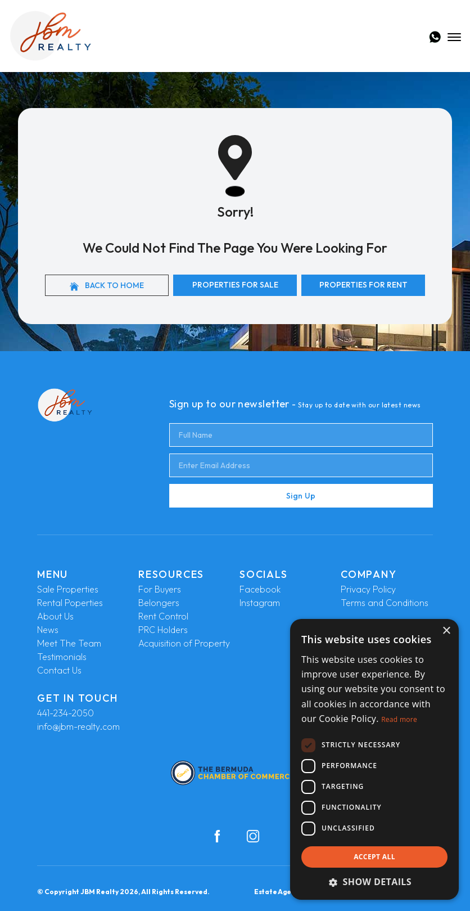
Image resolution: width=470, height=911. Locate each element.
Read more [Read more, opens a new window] (399, 719)
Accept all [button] (374, 856)
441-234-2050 (65, 713)
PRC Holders (163, 629)
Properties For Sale (235, 285)
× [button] (446, 631)
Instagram (259, 602)
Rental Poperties (70, 602)
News (47, 629)
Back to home (107, 285)
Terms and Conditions (384, 602)
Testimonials (62, 656)
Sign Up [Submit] (300, 496)
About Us (55, 616)
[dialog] (374, 759)
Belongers (158, 602)
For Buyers (159, 589)
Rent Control (163, 616)
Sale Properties (67, 589)
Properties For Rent (363, 285)
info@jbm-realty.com (78, 726)
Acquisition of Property (184, 643)
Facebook (260, 589)
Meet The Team (69, 643)
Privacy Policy (368, 589)
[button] (374, 881)
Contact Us (59, 670)
